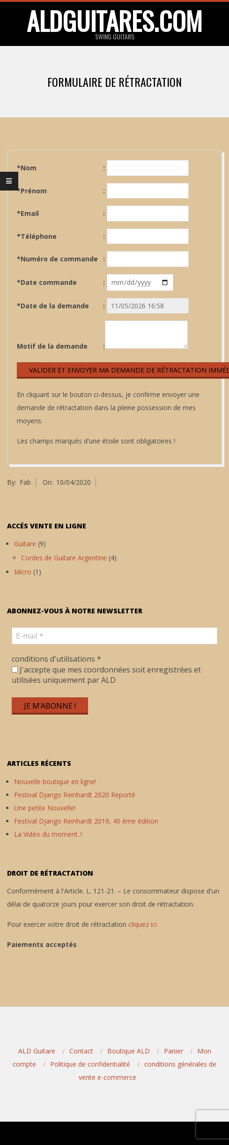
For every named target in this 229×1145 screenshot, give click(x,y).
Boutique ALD (128, 1050)
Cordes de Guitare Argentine (64, 557)
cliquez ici (142, 924)
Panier (173, 1050)
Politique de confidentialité (90, 1064)
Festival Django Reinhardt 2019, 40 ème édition (86, 821)
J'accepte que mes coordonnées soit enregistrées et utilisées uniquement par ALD (106, 674)
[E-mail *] (114, 635)
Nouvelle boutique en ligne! (55, 781)
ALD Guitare (36, 1050)
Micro (22, 571)
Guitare (25, 543)
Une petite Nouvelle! (44, 807)
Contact (81, 1050)
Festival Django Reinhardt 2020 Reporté (74, 794)
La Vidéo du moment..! (48, 834)
